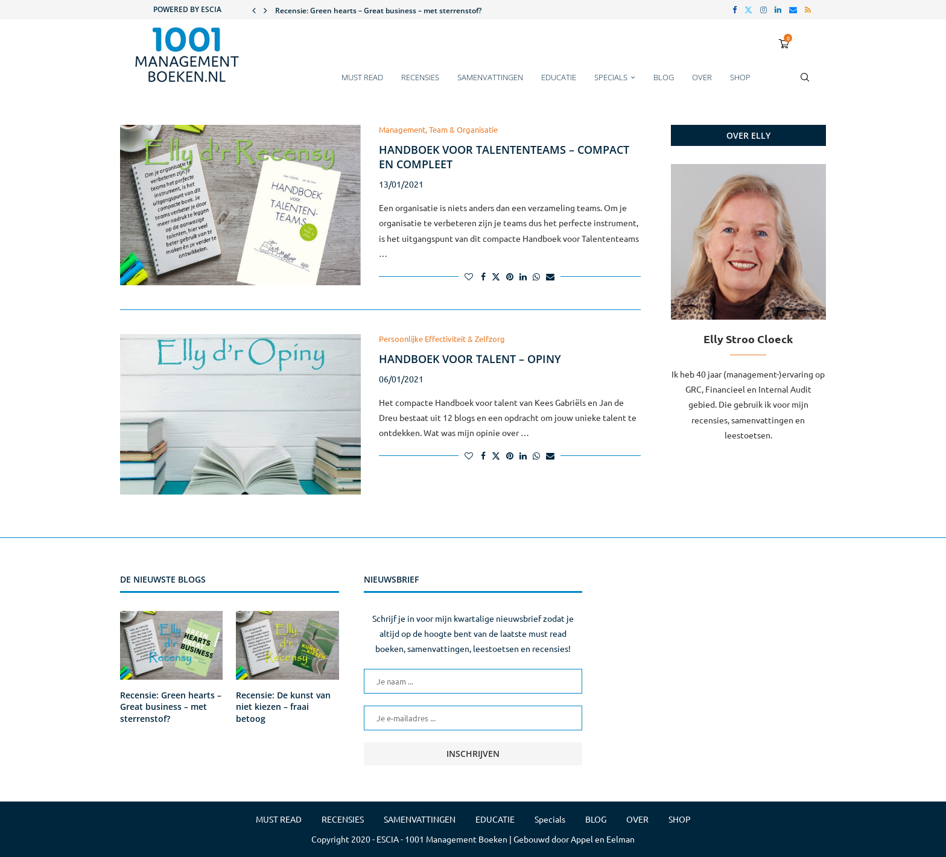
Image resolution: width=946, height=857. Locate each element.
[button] (254, 9)
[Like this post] (469, 276)
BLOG (663, 77)
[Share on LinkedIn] (523, 276)
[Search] (805, 83)
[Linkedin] (778, 9)
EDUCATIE (558, 77)
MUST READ (362, 77)
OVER (702, 77)
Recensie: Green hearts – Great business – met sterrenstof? (378, 10)
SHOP (740, 77)
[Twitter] (748, 9)
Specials (610, 77)
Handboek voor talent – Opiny (470, 359)
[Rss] (808, 9)
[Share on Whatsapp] (536, 276)
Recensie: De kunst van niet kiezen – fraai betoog (283, 706)
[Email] (793, 9)
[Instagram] (763, 9)
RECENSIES (420, 77)
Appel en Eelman (603, 838)
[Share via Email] (550, 276)
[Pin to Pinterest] (509, 276)
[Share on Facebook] (483, 276)
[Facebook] (734, 9)
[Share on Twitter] (496, 276)
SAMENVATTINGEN (490, 77)
